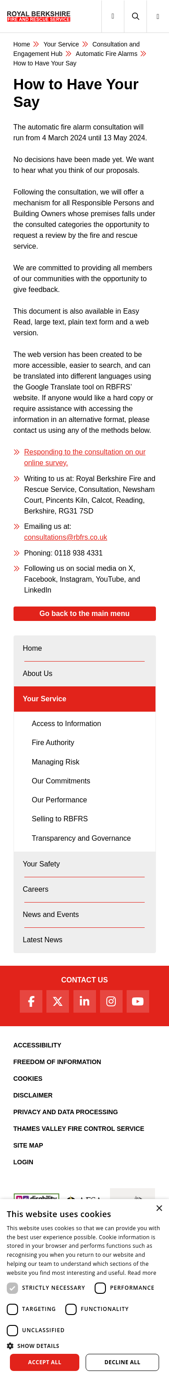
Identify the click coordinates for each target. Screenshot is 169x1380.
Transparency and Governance (81, 838)
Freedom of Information (57, 1061)
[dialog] (84, 1289)
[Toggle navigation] (112, 16)
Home (22, 44)
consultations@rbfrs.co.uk (65, 537)
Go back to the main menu (84, 613)
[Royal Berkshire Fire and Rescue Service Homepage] (38, 16)
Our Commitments (61, 781)
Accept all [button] (44, 1362)
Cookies (28, 1078)
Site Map (28, 1145)
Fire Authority (53, 742)
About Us (38, 673)
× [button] (158, 1208)
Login (23, 1162)
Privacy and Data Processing (66, 1112)
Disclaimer (33, 1095)
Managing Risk (56, 762)
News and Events (51, 914)
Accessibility (38, 1045)
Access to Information (66, 723)
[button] (135, 16)
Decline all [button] (123, 1362)
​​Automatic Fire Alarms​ (106, 53)
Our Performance (59, 800)
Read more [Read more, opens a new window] (142, 1273)
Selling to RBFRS (60, 819)
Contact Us (84, 980)
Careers (36, 889)
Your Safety (41, 864)
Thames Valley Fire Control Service (79, 1128)
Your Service (61, 44)
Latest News (43, 940)
